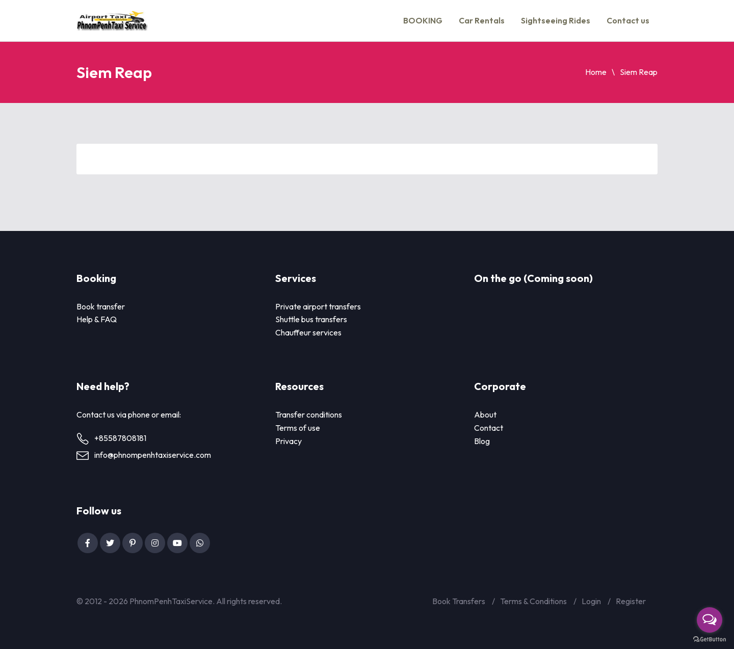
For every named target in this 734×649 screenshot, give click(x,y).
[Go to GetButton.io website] (709, 639)
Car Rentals (482, 20)
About (485, 414)
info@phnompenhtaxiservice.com (152, 455)
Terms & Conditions (533, 601)
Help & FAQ (96, 319)
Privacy (288, 441)
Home (596, 72)
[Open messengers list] (709, 620)
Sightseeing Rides (555, 20)
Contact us (628, 20)
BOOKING (422, 20)
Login (591, 601)
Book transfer (100, 306)
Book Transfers (458, 601)
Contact (488, 428)
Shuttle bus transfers (311, 319)
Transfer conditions (308, 414)
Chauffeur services (308, 332)
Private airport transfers (318, 306)
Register (631, 601)
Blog (482, 441)
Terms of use (297, 428)
